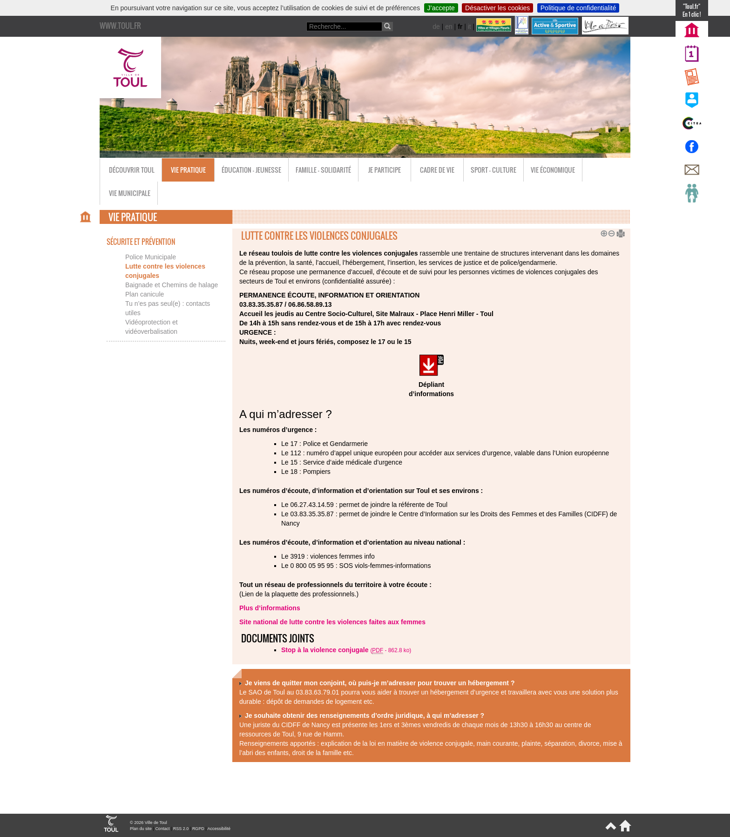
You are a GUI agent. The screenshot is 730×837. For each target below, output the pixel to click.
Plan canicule (144, 294)
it (469, 26)
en (449, 26)
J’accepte (441, 8)
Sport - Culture (493, 170)
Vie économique (553, 170)
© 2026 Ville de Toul (148, 822)
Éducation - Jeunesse (251, 170)
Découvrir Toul (132, 170)
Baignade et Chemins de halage (171, 285)
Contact (162, 828)
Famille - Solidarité (323, 170)
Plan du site (141, 828)
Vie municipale (129, 193)
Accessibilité (218, 828)
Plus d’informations (269, 608)
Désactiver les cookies (497, 8)
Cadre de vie (437, 170)
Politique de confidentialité (578, 8)
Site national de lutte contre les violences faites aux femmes (332, 622)
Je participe (384, 170)
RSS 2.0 (181, 828)
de (436, 26)
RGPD (198, 828)
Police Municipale (150, 257)
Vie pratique (188, 170)
